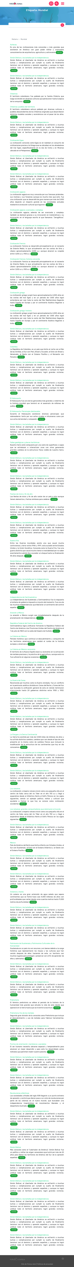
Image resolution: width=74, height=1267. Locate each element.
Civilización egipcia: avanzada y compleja (26, 210)
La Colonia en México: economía (22, 649)
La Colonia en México (18, 636)
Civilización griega (17, 293)
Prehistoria (14, 1000)
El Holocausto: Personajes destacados (25, 411)
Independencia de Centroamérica (23, 597)
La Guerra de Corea (17, 680)
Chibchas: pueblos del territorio (22, 107)
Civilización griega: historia (21, 311)
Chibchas (13, 94)
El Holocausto (15, 398)
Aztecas (13, 45)
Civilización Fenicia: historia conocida (25, 259)
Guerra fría (14, 541)
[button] (51, 3)
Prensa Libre (31, 1264)
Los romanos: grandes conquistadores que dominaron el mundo (35, 809)
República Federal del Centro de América (26, 623)
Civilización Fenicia (17, 244)
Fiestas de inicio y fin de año (21, 494)
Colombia (13, 347)
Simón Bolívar (15, 1147)
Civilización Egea (17, 140)
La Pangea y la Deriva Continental (23, 734)
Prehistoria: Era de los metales (22, 1013)
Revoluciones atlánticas (19, 1093)
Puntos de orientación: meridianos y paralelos (28, 1044)
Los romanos (15, 789)
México (13, 843)
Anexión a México (17, 613)
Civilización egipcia (17, 192)
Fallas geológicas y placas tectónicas (24, 442)
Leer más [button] (59, 52)
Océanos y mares (17, 892)
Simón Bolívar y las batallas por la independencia (29, 58)
